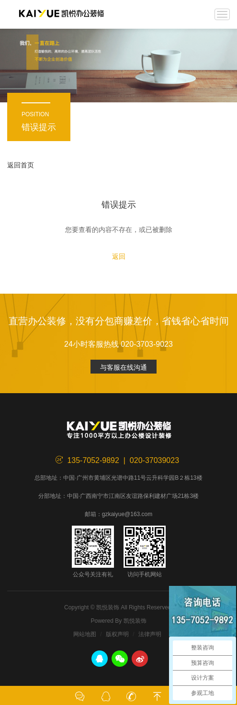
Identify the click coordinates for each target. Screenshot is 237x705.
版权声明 (117, 634)
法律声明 (149, 634)
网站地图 (84, 634)
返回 (118, 256)
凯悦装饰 (61, 14)
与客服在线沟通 (123, 367)
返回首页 (20, 165)
